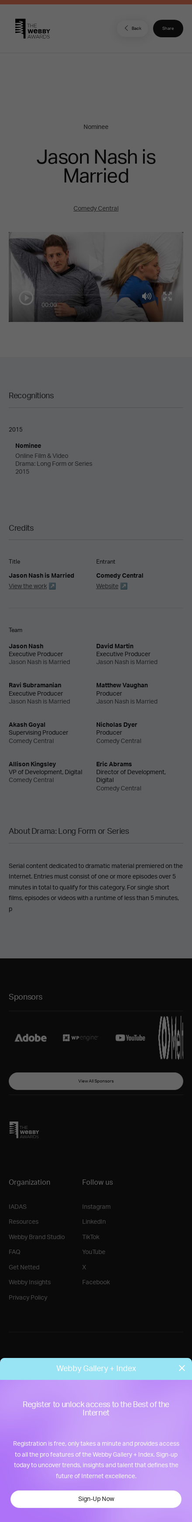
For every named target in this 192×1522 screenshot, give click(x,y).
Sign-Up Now (96, 1499)
